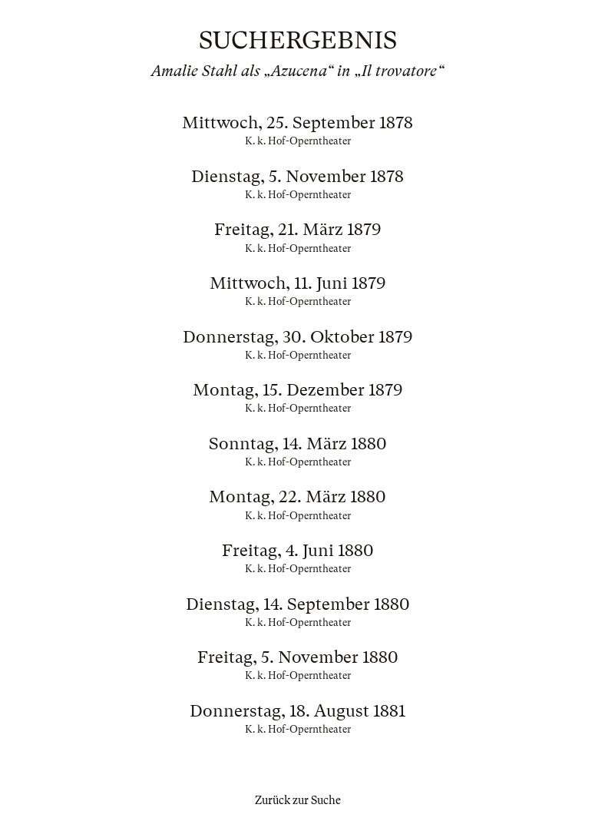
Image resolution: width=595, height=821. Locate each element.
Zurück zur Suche (298, 800)
